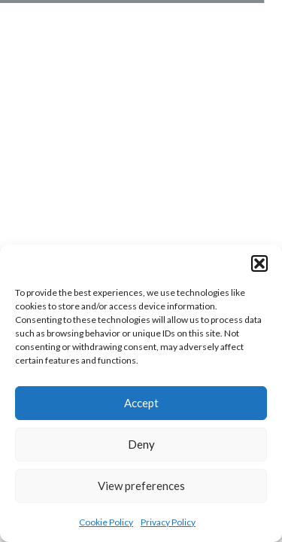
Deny (141, 444)
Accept (141, 403)
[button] (259, 263)
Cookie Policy (106, 522)
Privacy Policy (168, 522)
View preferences (141, 485)
